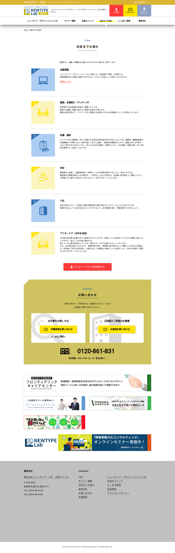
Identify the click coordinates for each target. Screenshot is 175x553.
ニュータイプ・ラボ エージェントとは (42, 21)
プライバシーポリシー (118, 493)
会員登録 (116, 10)
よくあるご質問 (124, 21)
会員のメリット (88, 21)
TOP (25, 30)
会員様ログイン (142, 2)
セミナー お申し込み (144, 10)
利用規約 (83, 497)
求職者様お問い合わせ (58, 329)
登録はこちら (65, 82)
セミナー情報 (70, 21)
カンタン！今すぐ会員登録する (87, 267)
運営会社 (142, 21)
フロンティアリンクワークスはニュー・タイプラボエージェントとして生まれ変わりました (78, 11)
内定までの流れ (106, 21)
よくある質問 (114, 485)
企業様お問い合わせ (116, 329)
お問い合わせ (130, 10)
